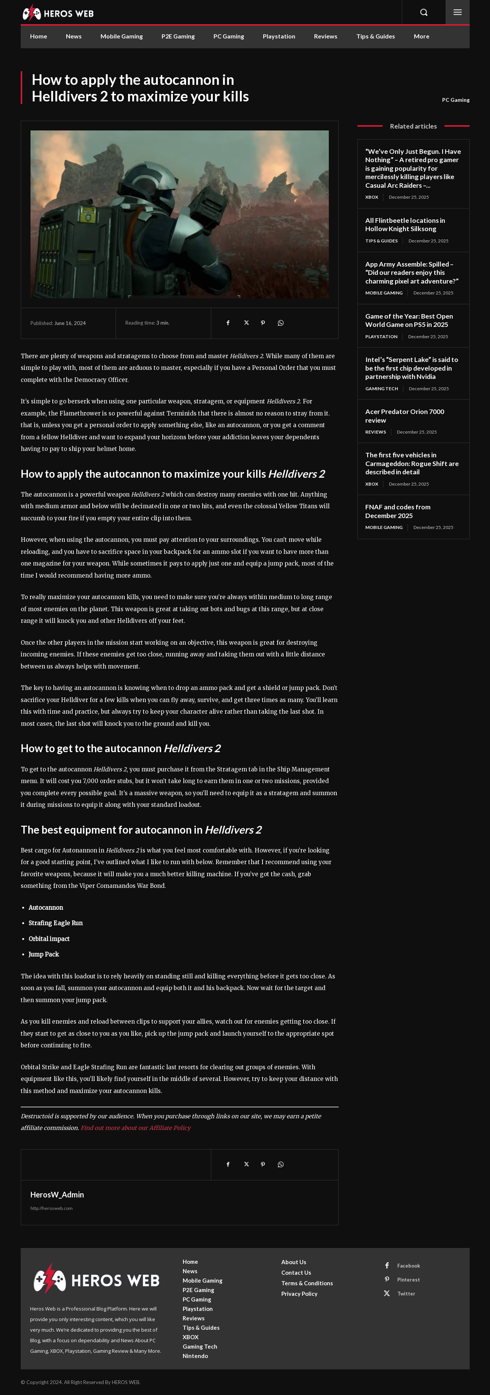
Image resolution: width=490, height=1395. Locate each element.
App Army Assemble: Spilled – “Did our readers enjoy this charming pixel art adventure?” (412, 272)
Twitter (406, 1294)
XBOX (371, 197)
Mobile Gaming (384, 293)
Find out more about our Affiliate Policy (136, 1127)
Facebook (408, 1266)
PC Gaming (456, 100)
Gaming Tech (381, 388)
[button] (424, 12)
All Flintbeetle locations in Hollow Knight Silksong (405, 224)
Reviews (375, 432)
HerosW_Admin (57, 1194)
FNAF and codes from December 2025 (398, 511)
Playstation (381, 336)
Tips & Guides (381, 241)
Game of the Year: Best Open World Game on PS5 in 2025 (409, 320)
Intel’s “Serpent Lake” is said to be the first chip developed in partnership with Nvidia (412, 367)
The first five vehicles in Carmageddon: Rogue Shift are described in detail (412, 463)
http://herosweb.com (52, 1208)
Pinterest (408, 1280)
